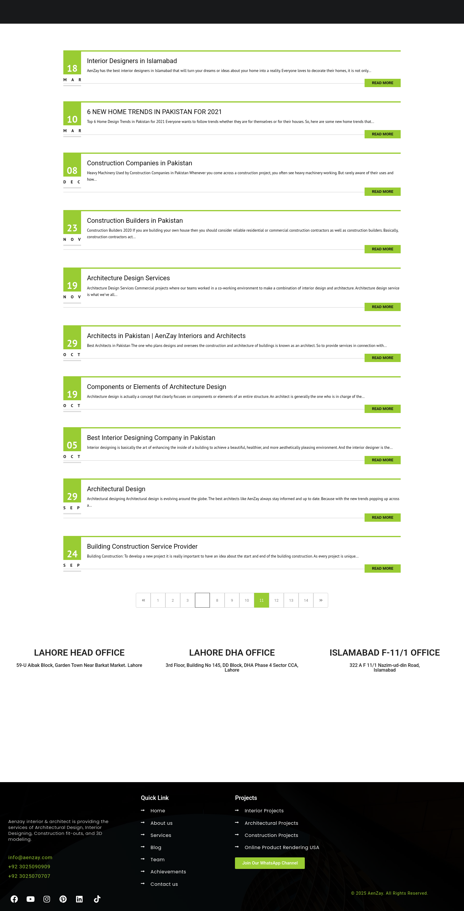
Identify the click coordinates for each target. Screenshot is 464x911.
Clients (367, 36)
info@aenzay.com (30, 857)
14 (306, 600)
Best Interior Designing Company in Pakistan (151, 437)
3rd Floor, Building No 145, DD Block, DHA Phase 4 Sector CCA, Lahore (232, 667)
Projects (250, 36)
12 (276, 600)
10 (247, 600)
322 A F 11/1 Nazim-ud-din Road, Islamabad (384, 667)
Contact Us (329, 36)
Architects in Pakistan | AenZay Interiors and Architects (166, 336)
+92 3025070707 (29, 876)
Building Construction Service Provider (142, 546)
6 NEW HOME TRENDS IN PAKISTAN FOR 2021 (154, 112)
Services (213, 36)
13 (291, 600)
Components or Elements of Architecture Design (156, 386)
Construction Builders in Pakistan (135, 220)
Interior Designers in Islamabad (132, 61)
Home (182, 36)
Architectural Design (116, 489)
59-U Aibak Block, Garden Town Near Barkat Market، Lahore (79, 665)
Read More (382, 83)
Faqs (394, 36)
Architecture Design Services (128, 278)
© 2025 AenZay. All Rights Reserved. (389, 893)
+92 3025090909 (29, 867)
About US (288, 36)
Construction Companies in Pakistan (139, 163)
